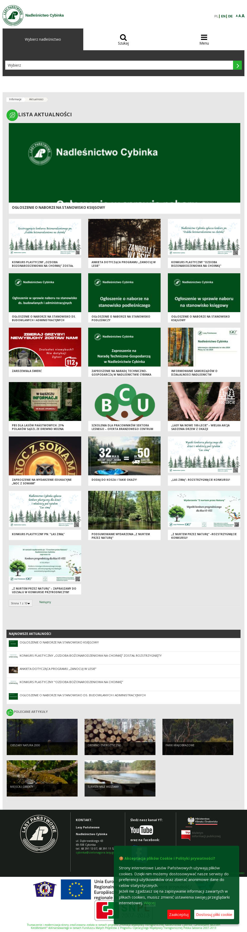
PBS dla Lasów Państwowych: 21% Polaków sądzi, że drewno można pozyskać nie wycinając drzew (38, 429)
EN (223, 16)
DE (230, 16)
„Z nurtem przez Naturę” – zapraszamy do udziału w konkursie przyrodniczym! (44, 590)
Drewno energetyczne (104, 745)
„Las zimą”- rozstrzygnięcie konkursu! (200, 480)
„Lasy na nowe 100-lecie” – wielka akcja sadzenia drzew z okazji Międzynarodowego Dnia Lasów (200, 429)
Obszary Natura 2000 (25, 745)
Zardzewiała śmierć (27, 371)
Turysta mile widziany (103, 786)
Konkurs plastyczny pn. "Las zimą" (38, 534)
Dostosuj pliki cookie (214, 914)
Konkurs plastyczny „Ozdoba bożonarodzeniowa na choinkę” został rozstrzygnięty (42, 265)
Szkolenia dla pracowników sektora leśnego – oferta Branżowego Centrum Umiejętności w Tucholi (122, 429)
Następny (45, 602)
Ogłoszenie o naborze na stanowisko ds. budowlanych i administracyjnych (44, 318)
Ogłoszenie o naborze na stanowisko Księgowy (58, 207)
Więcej (149, 902)
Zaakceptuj (179, 914)
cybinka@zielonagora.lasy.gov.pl (98, 852)
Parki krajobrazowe (180, 745)
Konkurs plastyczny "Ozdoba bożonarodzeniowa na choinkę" (196, 264)
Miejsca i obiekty (21, 786)
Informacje (15, 99)
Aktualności (36, 99)
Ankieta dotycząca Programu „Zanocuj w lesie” (58, 669)
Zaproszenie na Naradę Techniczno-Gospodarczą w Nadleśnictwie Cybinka (121, 373)
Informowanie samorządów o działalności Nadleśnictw (194, 373)
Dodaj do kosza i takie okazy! (114, 480)
